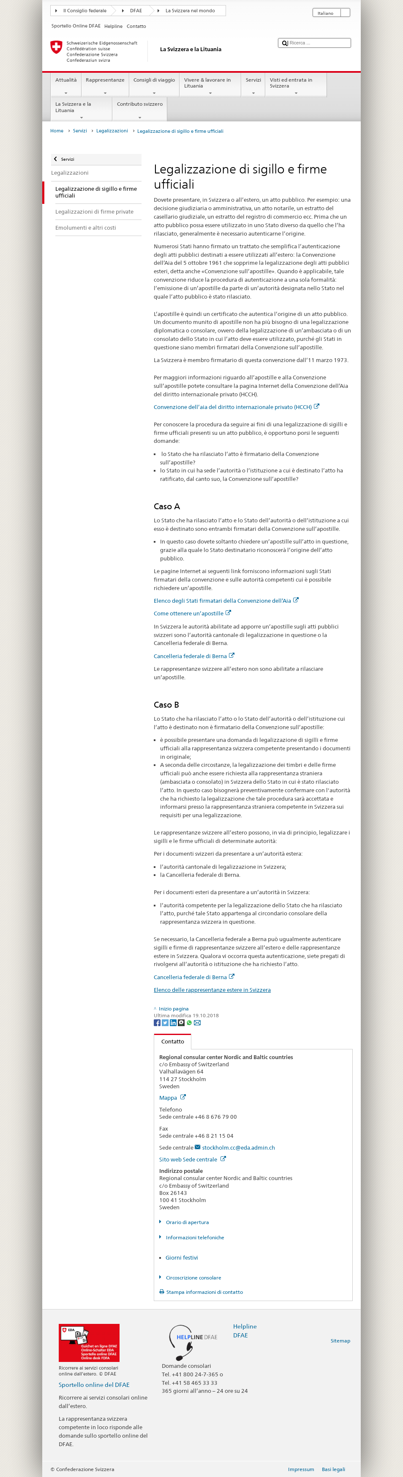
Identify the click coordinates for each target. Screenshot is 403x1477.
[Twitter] (166, 1022)
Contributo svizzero (139, 111)
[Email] (197, 1022)
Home (56, 131)
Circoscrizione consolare (193, 1277)
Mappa (172, 1097)
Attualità (66, 87)
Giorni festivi (182, 1257)
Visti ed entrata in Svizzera (296, 87)
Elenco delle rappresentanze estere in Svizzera (212, 989)
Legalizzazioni (112, 131)
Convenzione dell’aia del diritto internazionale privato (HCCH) (236, 407)
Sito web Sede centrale (192, 1159)
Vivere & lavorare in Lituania (210, 87)
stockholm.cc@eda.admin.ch (238, 1147)
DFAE (136, 11)
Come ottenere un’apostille (192, 613)
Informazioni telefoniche (194, 1237)
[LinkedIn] (174, 1022)
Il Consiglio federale (84, 11)
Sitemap (340, 1340)
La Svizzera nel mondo (190, 11)
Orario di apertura (187, 1222)
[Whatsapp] (190, 1022)
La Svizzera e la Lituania (81, 111)
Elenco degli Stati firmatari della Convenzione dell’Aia (226, 600)
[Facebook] (158, 1022)
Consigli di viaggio (154, 87)
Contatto (169, 1041)
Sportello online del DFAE (94, 1384)
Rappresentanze (105, 87)
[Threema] (182, 1022)
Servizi (253, 87)
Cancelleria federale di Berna (194, 656)
